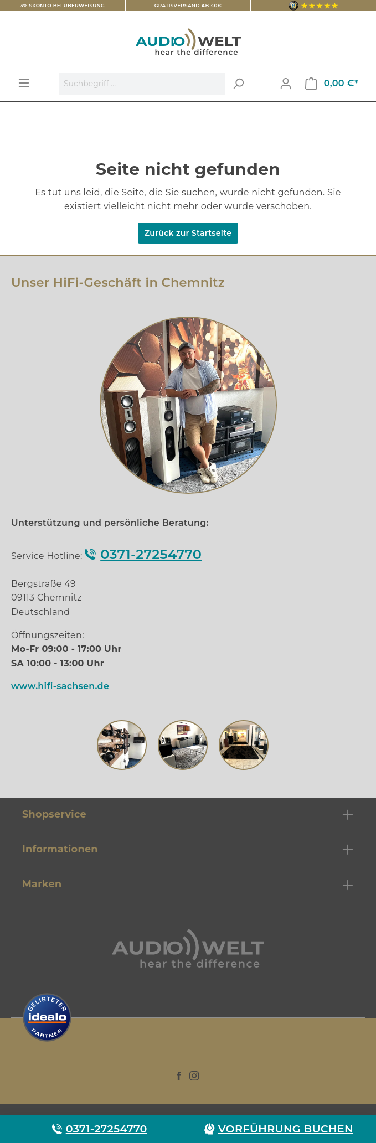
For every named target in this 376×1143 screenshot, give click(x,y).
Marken (41, 883)
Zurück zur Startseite (188, 233)
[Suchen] (238, 84)
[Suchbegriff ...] (142, 84)
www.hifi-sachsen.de (60, 686)
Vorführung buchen (285, 1129)
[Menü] (24, 83)
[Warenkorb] (331, 83)
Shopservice (54, 814)
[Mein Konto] (285, 83)
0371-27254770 (151, 554)
